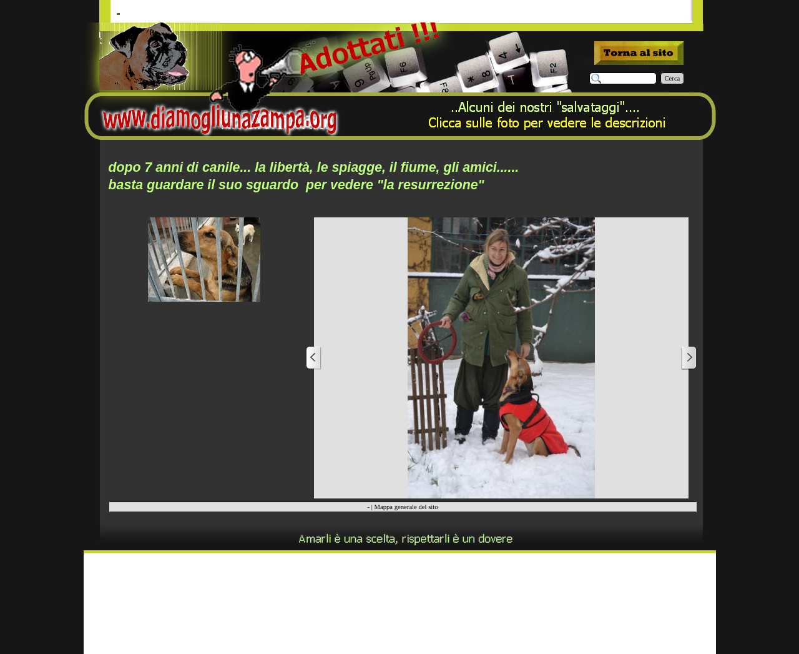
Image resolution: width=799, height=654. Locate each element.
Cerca (672, 78)
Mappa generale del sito (406, 506)
